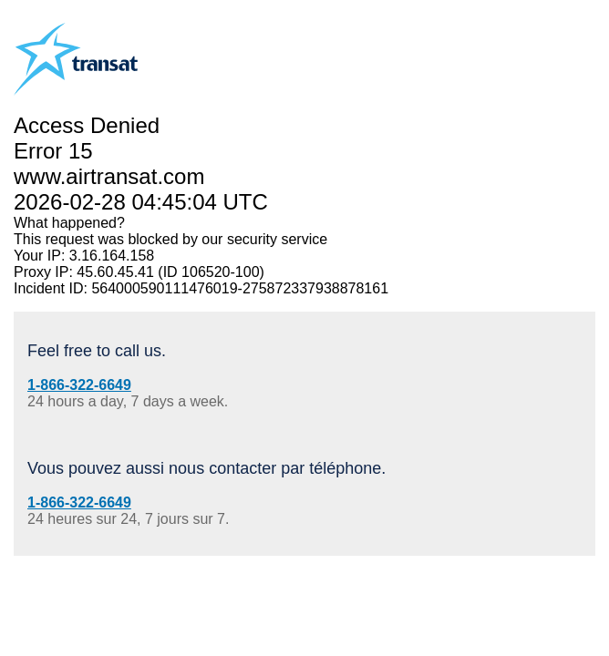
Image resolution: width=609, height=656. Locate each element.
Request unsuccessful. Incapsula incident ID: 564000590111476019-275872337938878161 (304, 328)
